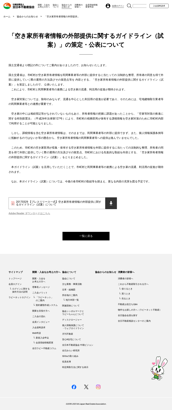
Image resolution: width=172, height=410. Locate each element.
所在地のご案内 (69, 295)
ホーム (6, 16)
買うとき (126, 293)
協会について (56, 6)
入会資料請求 (159, 6)
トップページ (15, 278)
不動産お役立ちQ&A (128, 304)
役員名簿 (66, 361)
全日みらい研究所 (71, 350)
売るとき (126, 298)
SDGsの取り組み (70, 356)
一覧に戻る (86, 236)
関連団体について (71, 305)
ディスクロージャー (72, 319)
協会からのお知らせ (67, 6)
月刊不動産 (67, 334)
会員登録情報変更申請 (91, 6)
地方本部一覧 (72, 300)
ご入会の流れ (38, 316)
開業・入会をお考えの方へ (44, 6)
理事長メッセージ (41, 287)
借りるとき (127, 289)
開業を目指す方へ (41, 311)
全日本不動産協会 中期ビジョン (77, 345)
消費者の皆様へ (79, 6)
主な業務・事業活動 (72, 284)
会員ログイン (15, 284)
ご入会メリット (40, 292)
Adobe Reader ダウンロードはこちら (29, 213)
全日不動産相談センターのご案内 (134, 321)
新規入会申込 (42, 337)
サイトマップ (16, 272)
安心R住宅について (71, 339)
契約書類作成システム (47, 305)
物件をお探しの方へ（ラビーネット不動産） (140, 310)
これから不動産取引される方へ (133, 284)
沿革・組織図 (68, 289)
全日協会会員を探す (128, 315)
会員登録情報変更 (44, 342)
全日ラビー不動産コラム (44, 348)
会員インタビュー (41, 322)
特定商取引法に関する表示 (75, 367)
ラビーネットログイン (19, 297)
